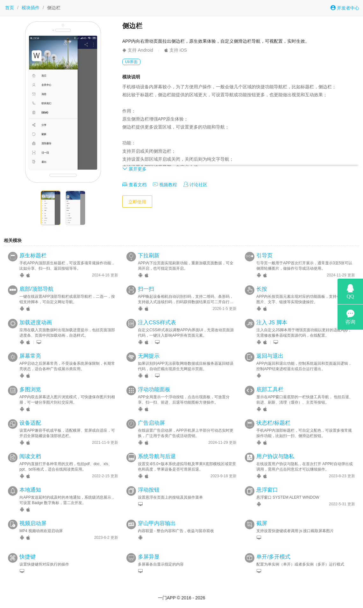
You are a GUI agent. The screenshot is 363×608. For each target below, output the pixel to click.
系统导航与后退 (157, 456)
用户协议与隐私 (275, 456)
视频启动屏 (32, 523)
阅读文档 (30, 456)
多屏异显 (149, 557)
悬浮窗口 (267, 490)
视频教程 (165, 184)
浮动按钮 (149, 490)
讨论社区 (195, 184)
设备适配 (30, 423)
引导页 (264, 256)
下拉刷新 (149, 256)
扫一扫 (146, 289)
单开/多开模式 (273, 557)
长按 (261, 289)
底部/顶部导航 (36, 289)
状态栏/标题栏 (273, 423)
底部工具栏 (269, 389)
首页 (9, 7)
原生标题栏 (32, 256)
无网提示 (149, 356)
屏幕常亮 (30, 356)
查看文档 (134, 184)
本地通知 (30, 490)
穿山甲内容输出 (157, 523)
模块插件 (30, 7)
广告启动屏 (151, 423)
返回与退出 (269, 356)
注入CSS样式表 (157, 322)
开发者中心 (345, 8)
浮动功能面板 (154, 389)
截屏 (261, 523)
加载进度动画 (35, 322)
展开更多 (134, 169)
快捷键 (27, 557)
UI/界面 (131, 62)
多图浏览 (30, 389)
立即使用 (137, 201)
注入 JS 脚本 (271, 322)
